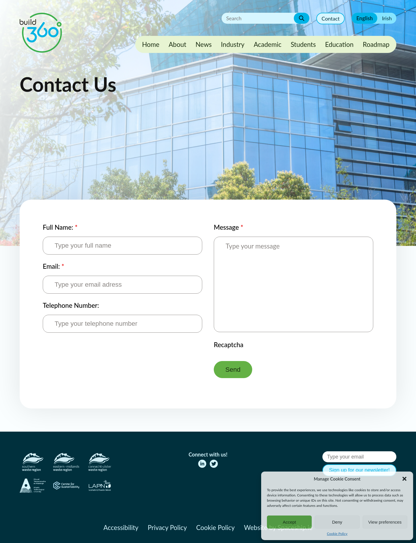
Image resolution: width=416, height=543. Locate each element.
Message (228, 227)
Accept (289, 522)
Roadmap (376, 44)
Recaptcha (229, 345)
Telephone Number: (71, 305)
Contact (330, 18)
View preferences (385, 522)
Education (339, 44)
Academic (267, 44)
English (364, 18)
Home (150, 44)
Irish (387, 18)
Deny (337, 522)
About (177, 44)
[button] (404, 479)
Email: (53, 266)
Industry (232, 44)
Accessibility (120, 527)
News (204, 44)
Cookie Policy (337, 533)
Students (303, 44)
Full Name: (60, 227)
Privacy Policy (167, 527)
